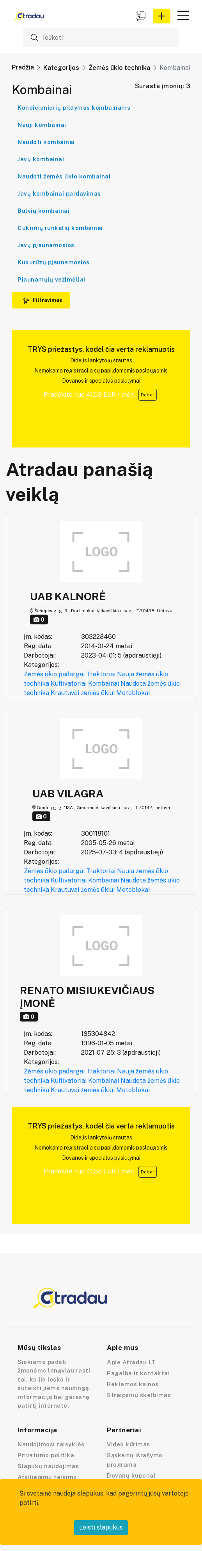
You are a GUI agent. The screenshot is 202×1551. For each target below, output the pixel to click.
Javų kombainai (41, 159)
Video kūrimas (128, 1444)
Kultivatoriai (69, 683)
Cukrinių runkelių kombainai (60, 228)
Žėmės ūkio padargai (54, 674)
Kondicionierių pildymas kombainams (74, 107)
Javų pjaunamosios (46, 245)
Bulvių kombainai (43, 210)
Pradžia (23, 67)
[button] (161, 16)
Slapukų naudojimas (48, 1466)
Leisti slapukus (101, 1527)
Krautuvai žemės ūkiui (83, 693)
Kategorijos (61, 67)
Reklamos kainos (133, 1384)
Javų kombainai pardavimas (59, 193)
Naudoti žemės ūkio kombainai (64, 176)
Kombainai (103, 683)
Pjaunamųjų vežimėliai (51, 279)
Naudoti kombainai (46, 142)
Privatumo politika (46, 1455)
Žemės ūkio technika (119, 67)
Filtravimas (42, 300)
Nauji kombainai (42, 124)
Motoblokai (133, 693)
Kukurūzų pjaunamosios (54, 262)
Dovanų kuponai (131, 1475)
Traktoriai (100, 674)
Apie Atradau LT (131, 1362)
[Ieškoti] (101, 37)
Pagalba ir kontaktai (138, 1373)
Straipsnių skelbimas (139, 1395)
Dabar (147, 395)
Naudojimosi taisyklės (51, 1444)
